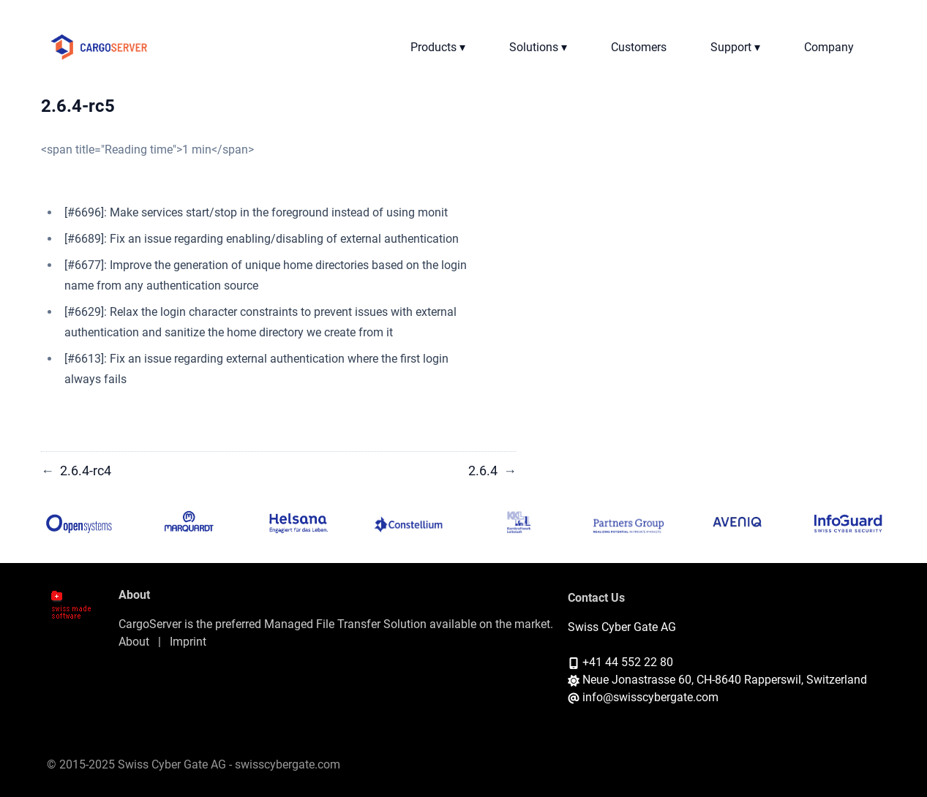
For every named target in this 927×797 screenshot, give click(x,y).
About (134, 642)
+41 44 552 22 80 (627, 662)
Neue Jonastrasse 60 (636, 680)
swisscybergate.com (287, 764)
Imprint (188, 642)
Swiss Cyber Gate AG (622, 627)
